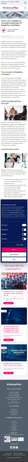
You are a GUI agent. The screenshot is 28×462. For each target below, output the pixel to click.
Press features (14, 426)
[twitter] (11, 447)
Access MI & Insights (14, 392)
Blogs (14, 420)
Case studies (14, 422)
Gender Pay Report (18, 453)
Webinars (14, 428)
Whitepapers (14, 429)
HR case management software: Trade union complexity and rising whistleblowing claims (14, 325)
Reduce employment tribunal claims (14, 397)
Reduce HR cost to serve (14, 399)
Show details (20, 244)
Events (14, 424)
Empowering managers (14, 395)
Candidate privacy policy (19, 454)
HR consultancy (14, 411)
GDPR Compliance (7, 454)
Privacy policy (8, 453)
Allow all (14, 249)
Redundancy (14, 414)
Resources (8, 36)
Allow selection (14, 254)
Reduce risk (14, 401)
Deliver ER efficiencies (14, 394)
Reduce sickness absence (14, 402)
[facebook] (17, 447)
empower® (14, 409)
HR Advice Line (14, 412)
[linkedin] (14, 447)
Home (2, 36)
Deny (14, 259)
